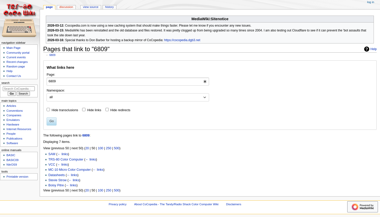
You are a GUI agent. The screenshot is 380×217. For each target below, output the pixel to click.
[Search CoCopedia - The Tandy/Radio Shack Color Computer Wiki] (19, 88)
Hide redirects (120, 110)
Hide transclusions (65, 110)
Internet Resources (18, 129)
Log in (370, 2)
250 (108, 148)
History (109, 6)
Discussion (66, 6)
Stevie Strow (57, 180)
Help (370, 49)
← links (62, 154)
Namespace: (56, 90)
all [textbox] (51, 97)
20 (87, 148)
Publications (14, 138)
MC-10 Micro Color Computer (69, 170)
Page (49, 6)
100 (100, 148)
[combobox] (128, 81)
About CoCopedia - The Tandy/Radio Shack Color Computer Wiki (176, 204)
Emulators (13, 119)
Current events (16, 57)
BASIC (10, 155)
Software (12, 143)
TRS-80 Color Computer (65, 159)
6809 (52, 54)
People (11, 133)
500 (116, 148)
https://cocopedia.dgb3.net (182, 40)
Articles (11, 105)
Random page (15, 66)
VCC (51, 164)
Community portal (17, 52)
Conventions (14, 110)
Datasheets (56, 175)
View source (90, 6)
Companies (13, 115)
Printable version (17, 176)
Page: (51, 74)
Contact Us (13, 75)
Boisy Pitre (56, 185)
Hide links (94, 110)
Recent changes (17, 61)
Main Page (13, 47)
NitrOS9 (11, 164)
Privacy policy (118, 204)
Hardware (12, 124)
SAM (52, 154)
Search (6, 82)
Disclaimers (233, 204)
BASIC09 (12, 160)
